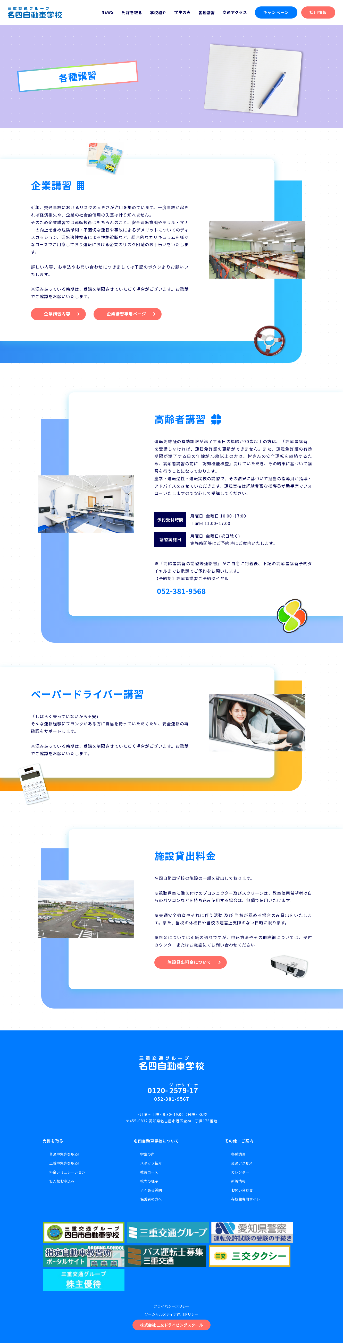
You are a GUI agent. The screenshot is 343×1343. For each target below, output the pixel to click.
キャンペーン (276, 12)
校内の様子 (146, 1182)
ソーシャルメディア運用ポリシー (171, 1282)
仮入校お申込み (58, 1182)
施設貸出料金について (190, 964)
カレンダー (237, 1173)
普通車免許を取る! (61, 1155)
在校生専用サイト (242, 1200)
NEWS (108, 12)
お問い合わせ (239, 1191)
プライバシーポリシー (172, 1274)
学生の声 (182, 12)
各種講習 (235, 1155)
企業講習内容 (57, 314)
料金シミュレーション (64, 1173)
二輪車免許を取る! (61, 1164)
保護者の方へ (148, 1200)
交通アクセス (235, 12)
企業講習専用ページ (127, 314)
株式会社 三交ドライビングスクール (171, 1292)
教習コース (146, 1173)
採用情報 (318, 12)
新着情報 (235, 1182)
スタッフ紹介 (148, 1164)
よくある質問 (148, 1191)
